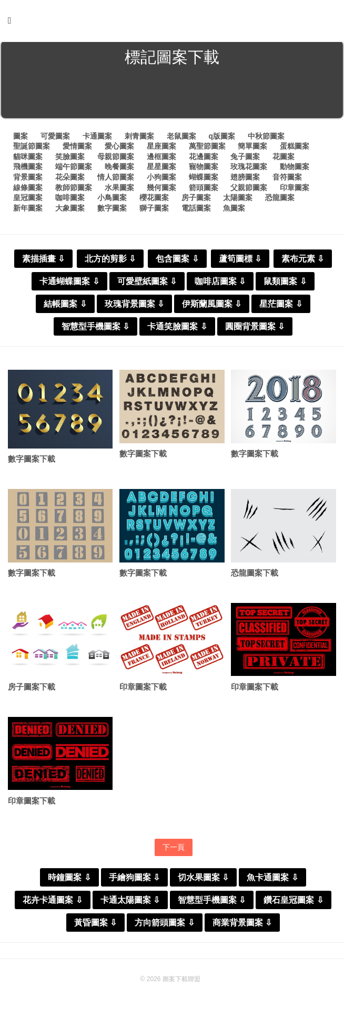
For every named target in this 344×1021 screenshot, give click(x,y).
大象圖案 (70, 210)
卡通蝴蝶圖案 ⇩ (69, 283)
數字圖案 (112, 210)
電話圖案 (196, 210)
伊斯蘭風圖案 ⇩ (211, 305)
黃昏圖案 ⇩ (95, 926)
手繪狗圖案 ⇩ (134, 881)
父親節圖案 (248, 189)
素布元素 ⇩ (302, 260)
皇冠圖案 (28, 199)
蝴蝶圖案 (203, 179)
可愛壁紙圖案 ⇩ (147, 283)
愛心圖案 (119, 148)
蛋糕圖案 (294, 148)
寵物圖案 (203, 168)
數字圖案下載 (31, 461)
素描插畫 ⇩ (43, 260)
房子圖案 (196, 199)
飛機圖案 (28, 168)
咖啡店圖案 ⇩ (220, 283)
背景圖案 (28, 179)
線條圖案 (28, 189)
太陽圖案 (237, 199)
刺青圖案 (139, 138)
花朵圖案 (70, 179)
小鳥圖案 (112, 199)
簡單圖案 (252, 148)
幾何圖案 (161, 189)
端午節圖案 (73, 168)
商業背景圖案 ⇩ (242, 926)
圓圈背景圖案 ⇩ (255, 328)
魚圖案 (234, 210)
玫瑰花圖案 (248, 168)
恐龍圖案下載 (254, 575)
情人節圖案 (115, 179)
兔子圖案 (245, 158)
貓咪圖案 (28, 158)
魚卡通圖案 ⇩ (272, 881)
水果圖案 (119, 189)
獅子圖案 (154, 210)
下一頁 (174, 850)
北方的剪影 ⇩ (110, 260)
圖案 (20, 138)
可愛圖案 (55, 138)
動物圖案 (294, 168)
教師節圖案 (73, 189)
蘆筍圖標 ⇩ (240, 260)
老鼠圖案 (181, 138)
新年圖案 (28, 210)
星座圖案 (161, 148)
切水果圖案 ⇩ (203, 881)
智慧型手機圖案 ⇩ (95, 328)
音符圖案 (287, 179)
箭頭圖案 (203, 189)
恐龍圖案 (280, 199)
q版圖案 (221, 138)
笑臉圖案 (70, 158)
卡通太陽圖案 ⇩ (130, 903)
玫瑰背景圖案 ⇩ (134, 305)
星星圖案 (161, 168)
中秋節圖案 (266, 138)
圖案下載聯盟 (181, 982)
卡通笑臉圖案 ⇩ (177, 328)
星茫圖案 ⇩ (280, 305)
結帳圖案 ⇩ (65, 305)
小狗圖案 (161, 179)
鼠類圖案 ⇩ (285, 283)
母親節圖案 (115, 158)
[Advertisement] (172, 96)
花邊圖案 (203, 158)
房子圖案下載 (31, 689)
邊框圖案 (161, 158)
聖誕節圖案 (31, 148)
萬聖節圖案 (207, 148)
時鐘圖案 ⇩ (69, 881)
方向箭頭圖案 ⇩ (164, 926)
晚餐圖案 (119, 168)
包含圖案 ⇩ (177, 260)
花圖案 (283, 158)
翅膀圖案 (245, 179)
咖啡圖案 (70, 199)
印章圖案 (294, 189)
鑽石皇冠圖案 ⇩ (293, 903)
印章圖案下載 (143, 689)
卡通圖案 (97, 138)
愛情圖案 (77, 148)
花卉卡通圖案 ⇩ (52, 903)
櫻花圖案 (154, 199)
